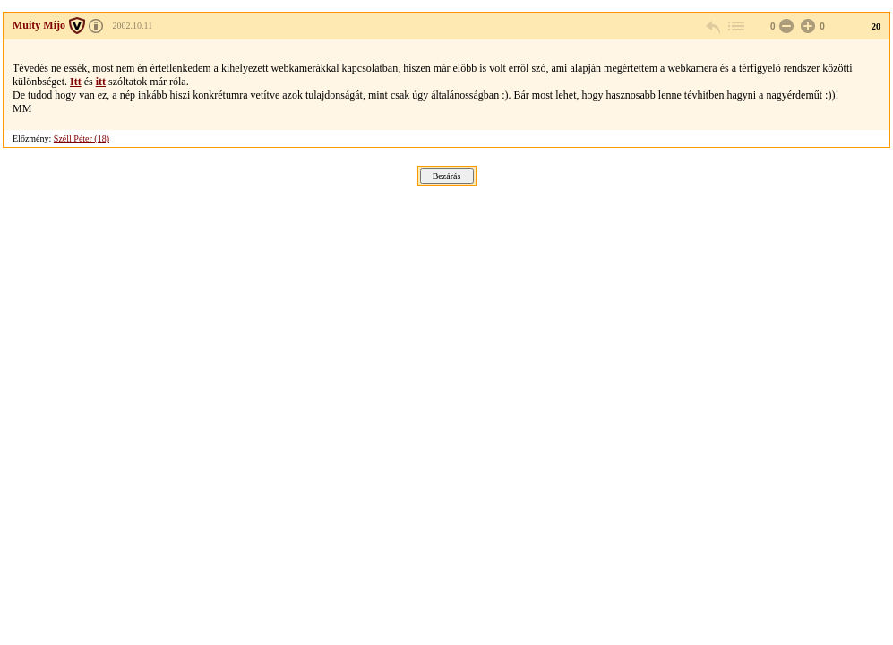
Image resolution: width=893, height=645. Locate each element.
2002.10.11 (133, 25)
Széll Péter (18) (81, 138)
